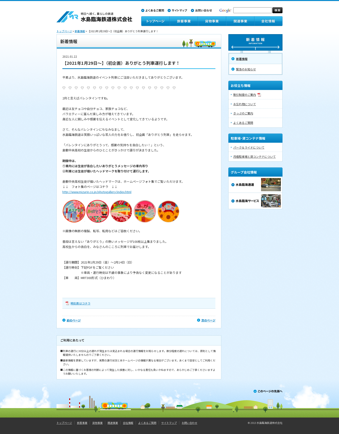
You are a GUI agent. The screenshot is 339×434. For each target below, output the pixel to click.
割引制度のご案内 (244, 95)
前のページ (74, 320)
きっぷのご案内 (243, 113)
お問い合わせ (189, 423)
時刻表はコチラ (80, 303)
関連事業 (113, 423)
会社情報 (128, 423)
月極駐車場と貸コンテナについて (254, 156)
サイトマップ (169, 423)
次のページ (208, 320)
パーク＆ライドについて (248, 147)
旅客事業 (82, 423)
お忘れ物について (244, 104)
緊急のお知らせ (246, 69)
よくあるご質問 (243, 123)
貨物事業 (97, 423)
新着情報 (80, 31)
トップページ (64, 31)
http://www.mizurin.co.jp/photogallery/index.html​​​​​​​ (96, 192)
